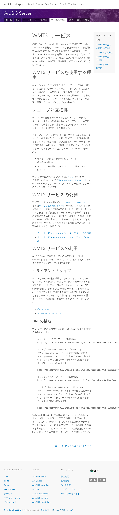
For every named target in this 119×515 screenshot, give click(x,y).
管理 (79, 20)
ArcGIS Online (39, 476)
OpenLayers (43, 309)
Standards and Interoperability (73, 180)
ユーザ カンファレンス (71, 489)
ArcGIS (35, 489)
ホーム (9, 20)
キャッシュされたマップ (78, 202)
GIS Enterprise (14, 4)
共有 (71, 20)
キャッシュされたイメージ (52, 205)
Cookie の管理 (59, 510)
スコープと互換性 (104, 52)
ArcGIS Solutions (40, 498)
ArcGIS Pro (37, 481)
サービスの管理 (58, 20)
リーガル (70, 510)
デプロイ (27, 20)
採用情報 (65, 481)
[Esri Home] (94, 471)
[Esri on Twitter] (91, 480)
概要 (17, 20)
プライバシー (46, 510)
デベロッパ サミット (70, 493)
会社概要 (65, 476)
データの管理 (41, 20)
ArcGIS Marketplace (41, 502)
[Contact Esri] (104, 480)
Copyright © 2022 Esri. (13, 510)
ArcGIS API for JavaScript (49, 313)
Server (7, 485)
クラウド (62, 4)
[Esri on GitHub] (100, 480)
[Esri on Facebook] (95, 480)
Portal (31, 4)
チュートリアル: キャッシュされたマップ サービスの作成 (64, 233)
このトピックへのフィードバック (74, 446)
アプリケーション (76, 4)
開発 (87, 20)
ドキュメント (10, 502)
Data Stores (50, 4)
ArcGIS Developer (40, 493)
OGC (70, 176)
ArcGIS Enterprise (40, 485)
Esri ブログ (66, 485)
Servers (39, 4)
